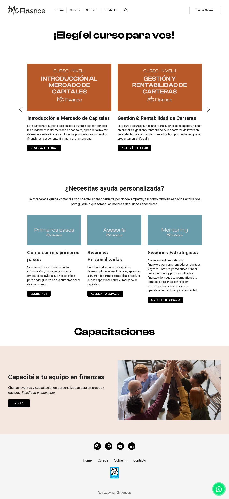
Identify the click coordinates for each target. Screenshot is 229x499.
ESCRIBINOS (39, 293)
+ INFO (19, 403)
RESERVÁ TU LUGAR (44, 148)
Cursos (103, 460)
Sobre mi (120, 460)
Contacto (139, 460)
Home (87, 460)
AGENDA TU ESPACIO (105, 293)
